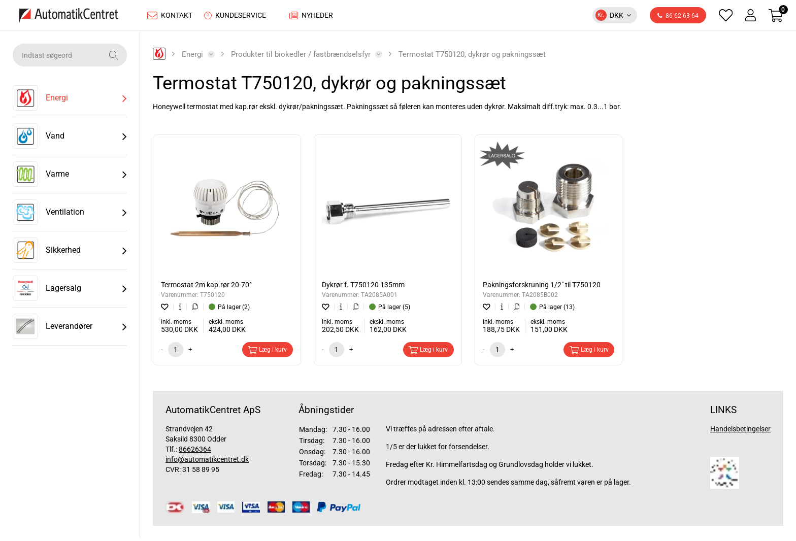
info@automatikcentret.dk (207, 462)
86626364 (195, 452)
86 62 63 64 (678, 17)
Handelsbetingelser (740, 431)
